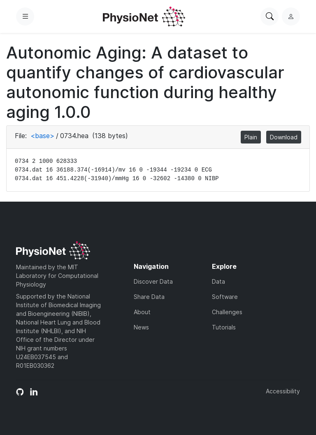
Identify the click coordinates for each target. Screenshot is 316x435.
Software (225, 296)
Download (283, 137)
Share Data (149, 296)
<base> (42, 136)
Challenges (227, 311)
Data (218, 281)
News (141, 327)
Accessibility (283, 391)
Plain (250, 137)
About (142, 311)
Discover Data (153, 281)
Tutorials (224, 327)
